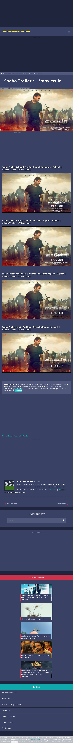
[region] (36, 13)
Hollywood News (8, 716)
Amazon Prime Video (9, 693)
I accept (14, 742)
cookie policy (35, 740)
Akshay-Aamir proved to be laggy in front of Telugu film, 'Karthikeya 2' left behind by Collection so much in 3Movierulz (35, 673)
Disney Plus (6, 710)
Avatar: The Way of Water (11, 704)
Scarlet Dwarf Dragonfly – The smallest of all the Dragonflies (35, 637)
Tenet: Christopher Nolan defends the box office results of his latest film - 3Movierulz (35, 597)
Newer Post (10, 504)
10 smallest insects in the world (32, 619)
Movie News (6, 728)
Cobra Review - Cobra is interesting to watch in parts (35, 656)
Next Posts (63, 504)
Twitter (61, 489)
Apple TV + (6, 699)
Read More (53, 489)
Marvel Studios (7, 722)
